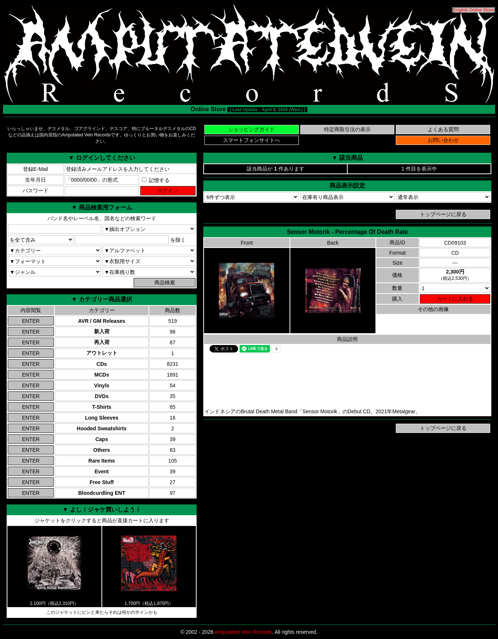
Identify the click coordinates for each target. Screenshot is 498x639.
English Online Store (473, 10)
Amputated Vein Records (243, 632)
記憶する (156, 180)
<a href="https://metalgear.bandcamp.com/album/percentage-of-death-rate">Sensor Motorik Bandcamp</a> (347, 381)
